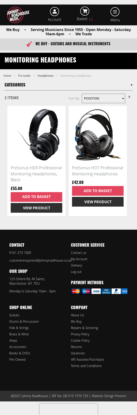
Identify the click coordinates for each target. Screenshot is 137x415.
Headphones (45, 75)
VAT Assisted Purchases (87, 359)
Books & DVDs (19, 353)
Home (7, 75)
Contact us (78, 252)
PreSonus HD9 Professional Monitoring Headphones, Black (36, 173)
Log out (76, 272)
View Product (36, 207)
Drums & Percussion (24, 321)
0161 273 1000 (20, 252)
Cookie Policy (80, 340)
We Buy (76, 321)
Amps (13, 340)
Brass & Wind (18, 334)
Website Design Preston (109, 396)
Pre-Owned (17, 359)
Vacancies (78, 353)
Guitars (14, 315)
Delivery (76, 265)
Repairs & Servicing (84, 328)
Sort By (74, 98)
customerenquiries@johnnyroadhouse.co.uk (40, 260)
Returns (76, 347)
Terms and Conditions (86, 366)
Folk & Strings (19, 328)
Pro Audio (24, 75)
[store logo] (18, 15)
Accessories (17, 347)
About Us (77, 315)
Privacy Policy (80, 334)
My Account (79, 259)
